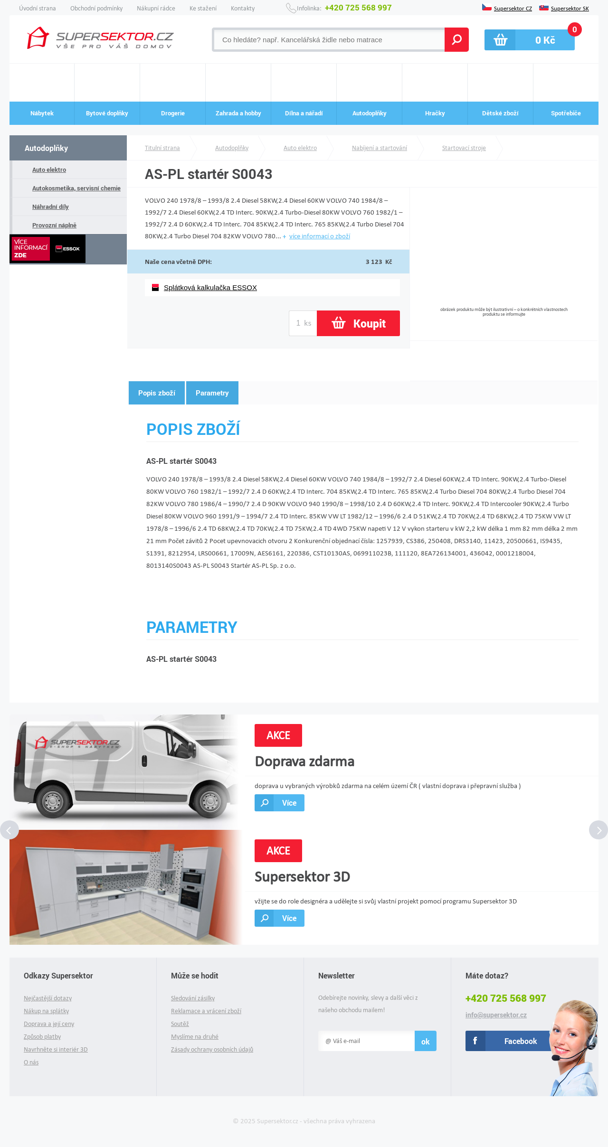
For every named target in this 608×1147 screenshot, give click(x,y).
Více (289, 803)
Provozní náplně (54, 225)
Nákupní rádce (156, 8)
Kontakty (243, 8)
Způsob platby (42, 1037)
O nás (31, 1062)
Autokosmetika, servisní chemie (76, 188)
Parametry (212, 392)
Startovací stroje (464, 148)
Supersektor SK (570, 7)
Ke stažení (203, 8)
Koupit (369, 323)
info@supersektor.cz (496, 1015)
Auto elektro (49, 169)
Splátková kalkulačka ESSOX (210, 287)
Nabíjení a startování (379, 148)
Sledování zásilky (193, 998)
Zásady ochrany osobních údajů (212, 1049)
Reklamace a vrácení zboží (206, 1011)
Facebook (520, 1041)
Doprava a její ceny (49, 1024)
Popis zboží (156, 392)
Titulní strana (162, 148)
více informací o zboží (319, 236)
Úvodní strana (37, 8)
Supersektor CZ (513, 7)
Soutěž (180, 1024)
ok (425, 1041)
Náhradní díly (50, 206)
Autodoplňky (46, 148)
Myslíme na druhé (194, 1037)
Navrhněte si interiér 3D (56, 1049)
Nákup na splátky (46, 1011)
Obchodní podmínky (96, 8)
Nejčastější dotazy (48, 998)
